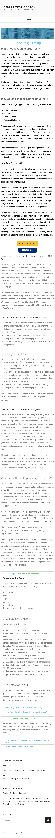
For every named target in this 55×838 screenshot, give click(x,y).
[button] (27, 243)
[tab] (27, 574)
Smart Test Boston (20, 7)
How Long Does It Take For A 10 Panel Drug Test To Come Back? (26, 741)
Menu (27, 20)
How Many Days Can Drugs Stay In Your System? (26, 712)
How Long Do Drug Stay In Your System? (22, 574)
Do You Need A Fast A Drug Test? (19, 747)
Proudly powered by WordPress (14, 833)
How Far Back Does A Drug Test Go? (20, 719)
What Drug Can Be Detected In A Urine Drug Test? (26, 707)
